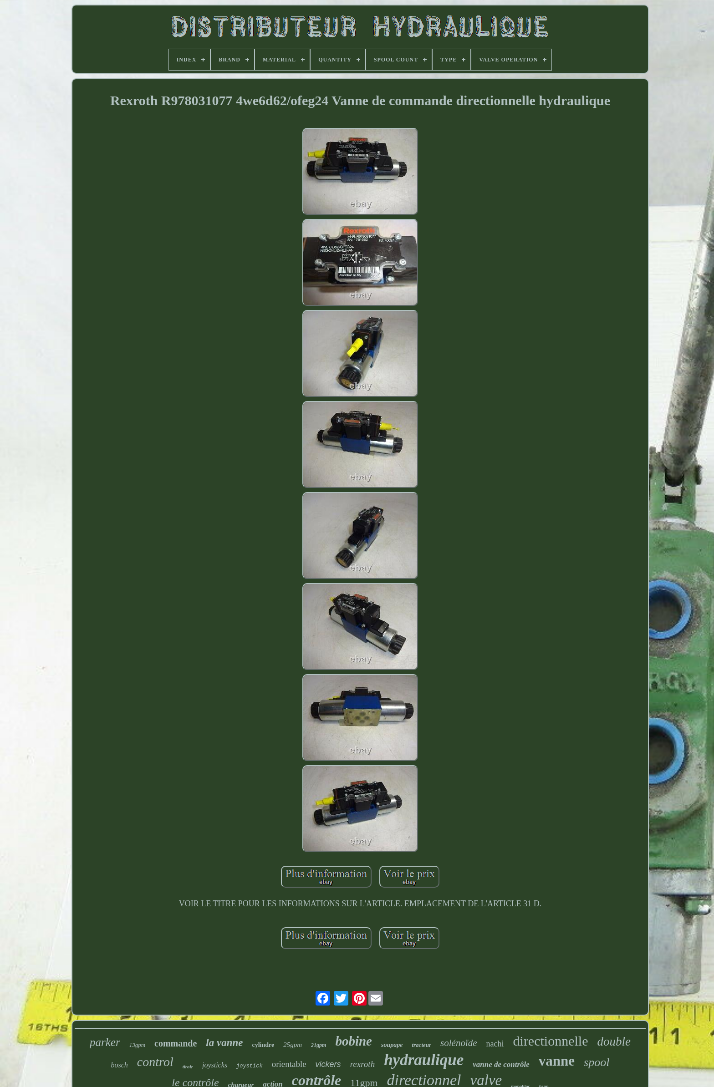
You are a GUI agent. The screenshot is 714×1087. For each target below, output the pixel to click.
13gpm (137, 1044)
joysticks (214, 1065)
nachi (495, 1043)
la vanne (224, 1042)
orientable (289, 1064)
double (614, 1041)
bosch (119, 1065)
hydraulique (424, 1060)
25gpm (292, 1044)
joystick (249, 1066)
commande (175, 1043)
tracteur (421, 1044)
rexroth (362, 1064)
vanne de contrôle (501, 1064)
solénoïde (458, 1042)
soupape (392, 1044)
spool (596, 1062)
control (155, 1062)
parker (105, 1042)
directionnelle (550, 1040)
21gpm (318, 1045)
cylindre (263, 1044)
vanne (557, 1061)
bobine (353, 1041)
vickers (328, 1064)
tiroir (188, 1066)
